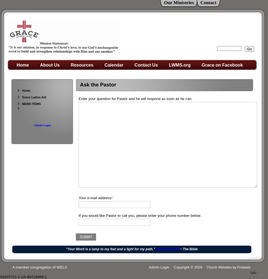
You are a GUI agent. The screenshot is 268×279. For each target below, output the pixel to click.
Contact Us (146, 65)
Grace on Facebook (222, 65)
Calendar (113, 65)
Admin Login (42, 125)
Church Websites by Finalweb (229, 267)
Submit (86, 237)
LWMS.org (179, 65)
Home (23, 65)
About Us (50, 65)
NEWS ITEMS (29, 104)
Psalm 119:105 (167, 249)
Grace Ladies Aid (31, 97)
